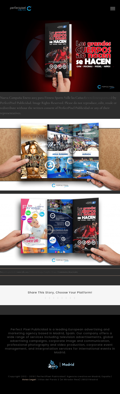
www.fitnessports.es (98, 98)
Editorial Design (36, 272)
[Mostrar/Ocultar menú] (113, 8)
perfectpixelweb (9, 272)
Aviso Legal (29, 379)
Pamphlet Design (50, 272)
